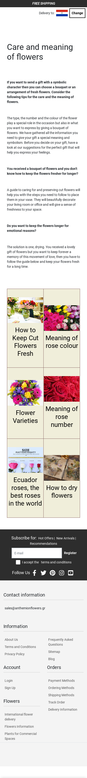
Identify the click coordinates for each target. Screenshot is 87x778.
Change (77, 13)
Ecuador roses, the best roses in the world (25, 491)
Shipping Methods (61, 695)
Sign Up (10, 688)
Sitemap (54, 652)
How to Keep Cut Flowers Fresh (25, 341)
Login (9, 680)
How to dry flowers (61, 492)
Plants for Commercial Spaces (21, 736)
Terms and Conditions (20, 647)
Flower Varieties (25, 417)
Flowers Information (19, 726)
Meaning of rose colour (61, 342)
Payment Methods (61, 680)
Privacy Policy (15, 654)
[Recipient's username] (37, 553)
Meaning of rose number (61, 416)
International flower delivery (19, 717)
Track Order (56, 702)
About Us (11, 639)
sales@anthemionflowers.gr (25, 608)
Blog (51, 659)
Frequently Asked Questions (60, 642)
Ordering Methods (61, 688)
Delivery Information (62, 709)
